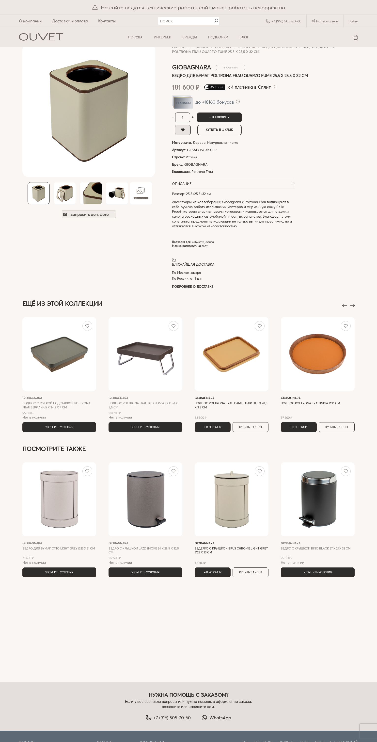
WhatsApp (216, 718)
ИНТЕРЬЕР (162, 37)
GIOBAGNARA (195, 164)
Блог (244, 37)
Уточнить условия (59, 427)
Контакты (107, 20)
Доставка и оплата (70, 20)
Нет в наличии (59, 407)
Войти (353, 21)
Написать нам (325, 21)
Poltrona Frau (202, 171)
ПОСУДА (135, 37)
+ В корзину (219, 117)
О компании (30, 20)
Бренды (189, 37)
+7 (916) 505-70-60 (283, 21)
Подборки (218, 37)
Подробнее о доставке (192, 286)
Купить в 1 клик (219, 129)
